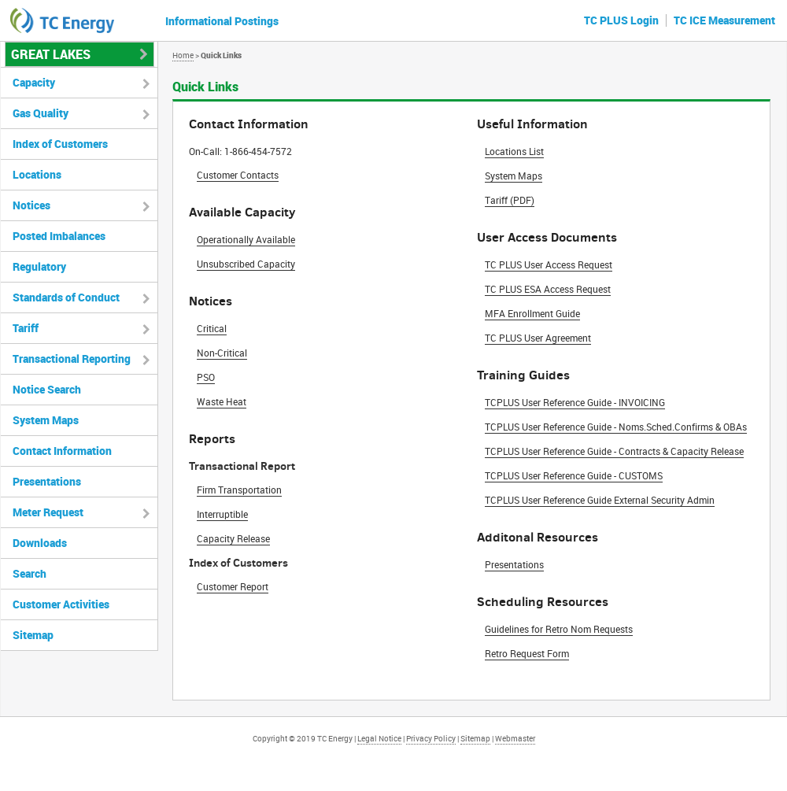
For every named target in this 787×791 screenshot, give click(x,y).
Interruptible (222, 514)
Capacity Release (233, 538)
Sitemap (33, 634)
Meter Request (48, 512)
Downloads (40, 542)
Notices (31, 205)
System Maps (513, 175)
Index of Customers (60, 143)
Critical (212, 328)
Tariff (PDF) (509, 200)
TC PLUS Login (621, 20)
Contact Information (62, 450)
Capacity (34, 82)
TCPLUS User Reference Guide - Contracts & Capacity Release (614, 451)
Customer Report (232, 586)
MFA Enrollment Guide (532, 313)
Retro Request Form (527, 653)
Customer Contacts (238, 174)
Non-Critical (222, 352)
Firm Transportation (239, 489)
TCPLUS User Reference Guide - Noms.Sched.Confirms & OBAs (616, 426)
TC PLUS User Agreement (538, 337)
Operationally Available (246, 239)
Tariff (26, 327)
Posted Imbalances (59, 235)
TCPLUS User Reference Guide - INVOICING (575, 402)
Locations (37, 174)
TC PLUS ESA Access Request (548, 289)
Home (183, 55)
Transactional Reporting (72, 358)
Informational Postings (222, 20)
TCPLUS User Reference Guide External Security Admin (600, 499)
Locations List (514, 151)
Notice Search (47, 389)
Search (29, 573)
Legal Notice (379, 738)
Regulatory (39, 266)
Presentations (514, 564)
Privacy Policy (431, 738)
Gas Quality (40, 112)
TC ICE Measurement (724, 20)
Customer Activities (61, 604)
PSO (206, 377)
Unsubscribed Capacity (246, 263)
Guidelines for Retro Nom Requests (559, 629)
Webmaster (515, 738)
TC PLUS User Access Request (548, 264)
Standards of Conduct (66, 297)
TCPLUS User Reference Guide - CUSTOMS (574, 475)
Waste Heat (221, 401)
